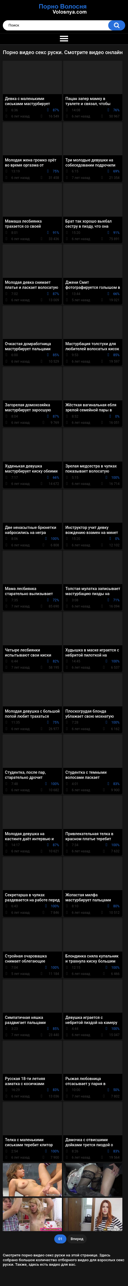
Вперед (77, 1239)
